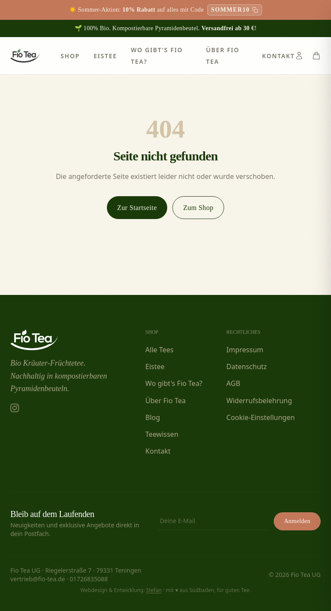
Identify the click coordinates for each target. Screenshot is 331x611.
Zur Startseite (137, 207)
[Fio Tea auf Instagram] (14, 408)
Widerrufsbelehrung (259, 400)
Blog (152, 417)
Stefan (154, 590)
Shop (70, 56)
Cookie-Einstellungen (260, 417)
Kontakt (278, 56)
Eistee (105, 56)
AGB (233, 383)
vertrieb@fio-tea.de (37, 579)
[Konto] (299, 55)
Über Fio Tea (165, 400)
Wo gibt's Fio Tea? (173, 383)
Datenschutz (246, 366)
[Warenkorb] (316, 55)
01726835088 (89, 579)
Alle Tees (159, 349)
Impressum (244, 349)
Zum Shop (198, 207)
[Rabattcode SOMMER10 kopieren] (234, 10)
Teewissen (161, 434)
